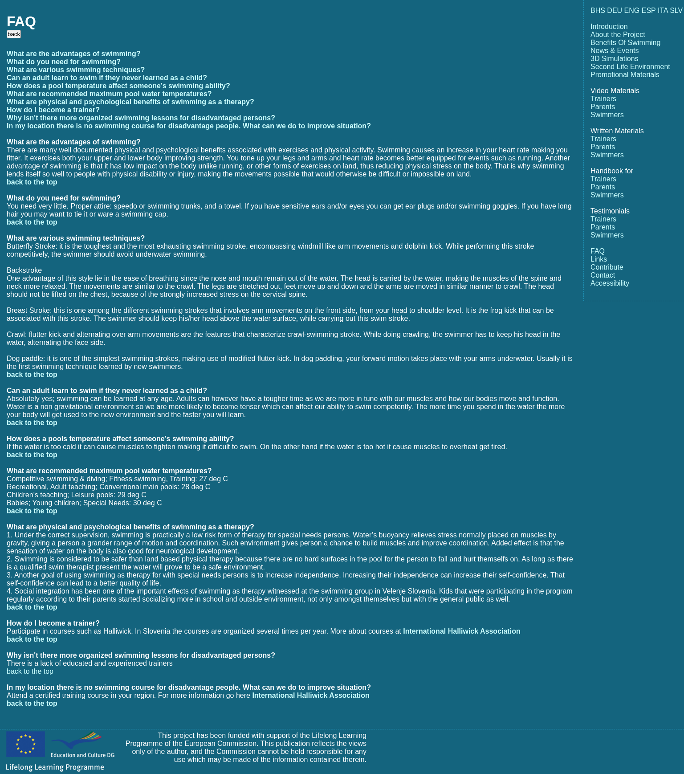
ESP (649, 10)
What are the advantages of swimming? (74, 53)
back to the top (32, 182)
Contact (602, 275)
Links (598, 259)
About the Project (617, 34)
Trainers (603, 98)
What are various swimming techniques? (76, 70)
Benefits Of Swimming (625, 42)
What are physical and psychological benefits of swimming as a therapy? (130, 102)
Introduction (609, 26)
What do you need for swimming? (64, 62)
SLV (676, 10)
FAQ (597, 251)
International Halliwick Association (461, 631)
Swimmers (607, 115)
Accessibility (609, 283)
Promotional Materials (625, 74)
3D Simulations (614, 58)
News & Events (614, 50)
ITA (663, 10)
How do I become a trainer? (53, 110)
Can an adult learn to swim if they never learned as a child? (107, 78)
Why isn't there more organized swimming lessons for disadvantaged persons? (141, 118)
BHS (597, 10)
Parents (602, 107)
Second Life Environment (630, 66)
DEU (614, 10)
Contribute (606, 267)
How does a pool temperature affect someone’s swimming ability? (118, 86)
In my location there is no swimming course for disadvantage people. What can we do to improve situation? (189, 126)
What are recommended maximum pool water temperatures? (109, 94)
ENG (632, 10)
